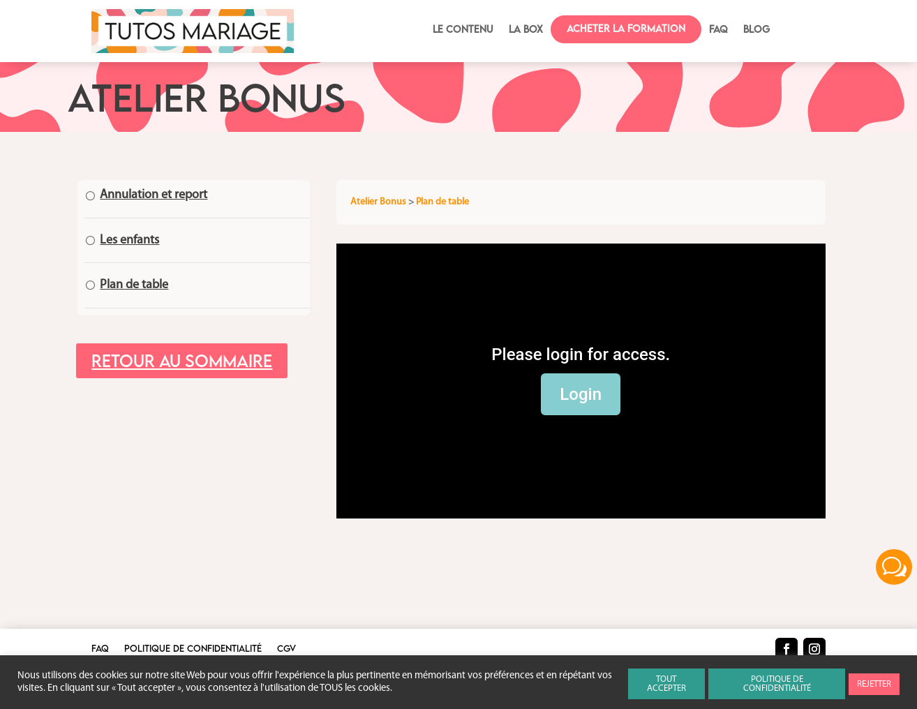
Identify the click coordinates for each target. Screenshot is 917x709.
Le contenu (463, 29)
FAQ (718, 29)
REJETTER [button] (874, 684)
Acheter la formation (626, 28)
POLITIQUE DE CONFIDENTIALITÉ (777, 684)
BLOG (756, 29)
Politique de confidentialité (193, 648)
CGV (286, 648)
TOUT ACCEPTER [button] (666, 684)
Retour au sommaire (181, 360)
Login (581, 394)
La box (526, 29)
